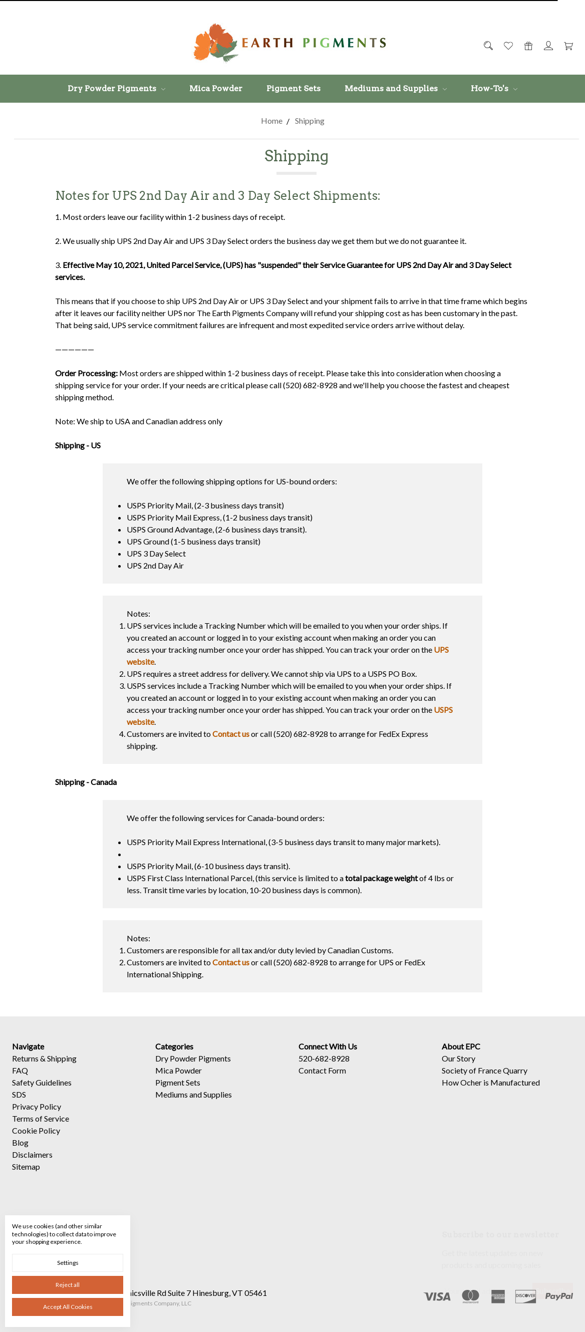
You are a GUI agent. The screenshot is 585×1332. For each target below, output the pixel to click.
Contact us (230, 733)
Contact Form (322, 1080)
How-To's (494, 88)
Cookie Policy (36, 1140)
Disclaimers (32, 1164)
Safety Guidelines (42, 1092)
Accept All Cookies (68, 1306)
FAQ (20, 1080)
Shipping (62, 1068)
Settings (68, 1262)
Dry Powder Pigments (116, 88)
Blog (20, 1152)
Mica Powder (215, 88)
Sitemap (26, 1176)
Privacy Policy (36, 1116)
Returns (25, 1068)
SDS (19, 1104)
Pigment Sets (293, 88)
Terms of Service (40, 1128)
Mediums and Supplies (396, 88)
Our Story (458, 1068)
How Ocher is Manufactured (491, 1092)
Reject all (68, 1284)
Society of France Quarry (484, 1080)
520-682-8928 (324, 1068)
